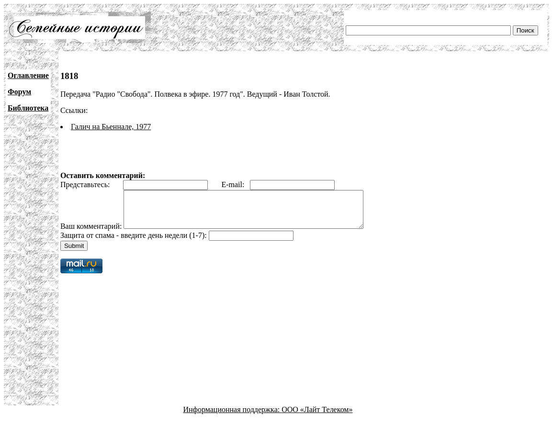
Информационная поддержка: (232, 417)
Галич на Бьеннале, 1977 (111, 127)
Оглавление (28, 75)
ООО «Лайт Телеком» (317, 417)
